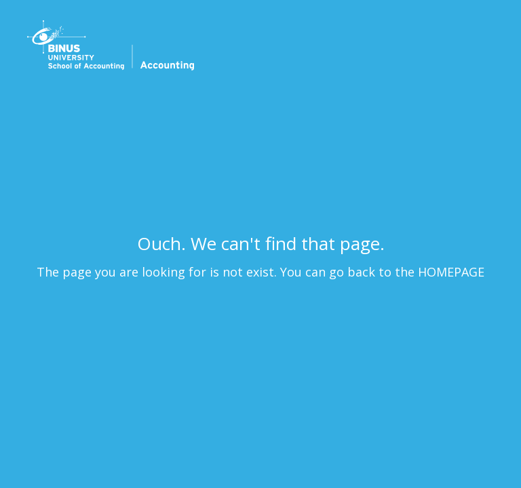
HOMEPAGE (451, 272)
